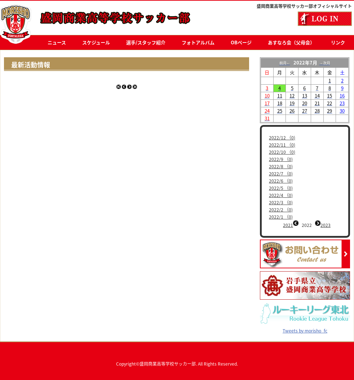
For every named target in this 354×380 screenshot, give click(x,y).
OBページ (241, 42)
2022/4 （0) (281, 195)
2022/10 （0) (282, 152)
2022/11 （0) (282, 145)
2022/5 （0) (281, 188)
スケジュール (96, 42)
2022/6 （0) (281, 181)
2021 (288, 225)
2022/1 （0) (281, 217)
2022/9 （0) (281, 159)
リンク (338, 42)
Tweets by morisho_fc (305, 325)
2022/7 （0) (281, 173)
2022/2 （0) (281, 209)
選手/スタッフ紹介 (145, 42)
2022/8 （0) (281, 166)
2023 (325, 225)
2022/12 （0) (282, 137)
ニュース (57, 42)
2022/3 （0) (281, 202)
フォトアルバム (198, 42)
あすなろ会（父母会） (291, 42)
